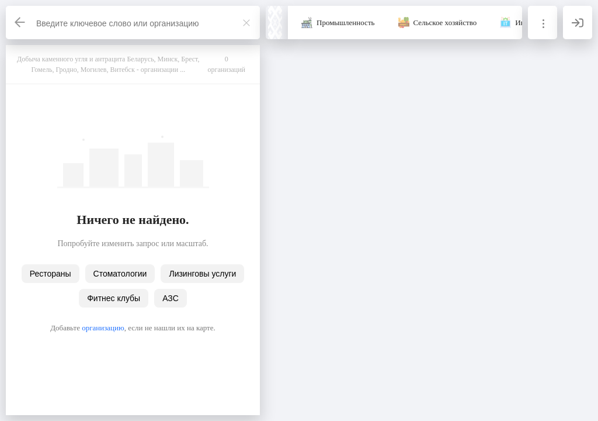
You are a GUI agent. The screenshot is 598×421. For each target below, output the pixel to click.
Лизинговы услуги (202, 273)
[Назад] (20, 22)
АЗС (170, 298)
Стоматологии (120, 273)
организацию (103, 327)
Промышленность (346, 22)
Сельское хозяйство (445, 22)
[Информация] (542, 22)
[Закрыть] (246, 22)
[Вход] (577, 22)
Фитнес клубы (113, 298)
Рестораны (50, 273)
